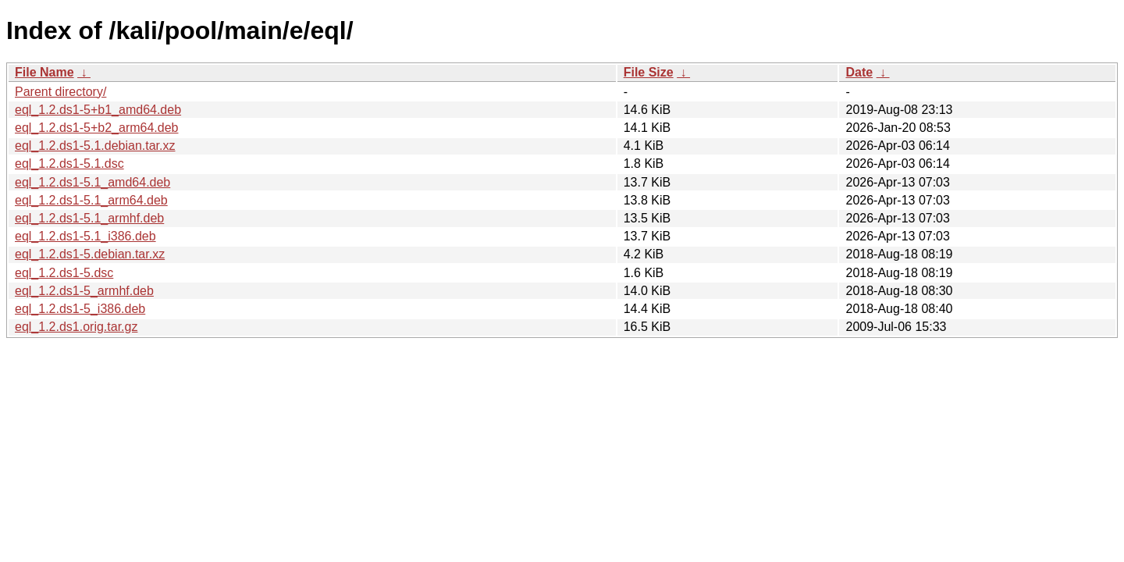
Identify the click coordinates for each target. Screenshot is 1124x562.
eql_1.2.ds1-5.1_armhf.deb (89, 218)
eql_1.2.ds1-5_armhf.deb (84, 290)
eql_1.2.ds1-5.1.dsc (69, 163)
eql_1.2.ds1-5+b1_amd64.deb (98, 109)
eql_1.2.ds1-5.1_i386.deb (85, 236)
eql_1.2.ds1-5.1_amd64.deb (92, 182)
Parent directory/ (60, 91)
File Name (44, 72)
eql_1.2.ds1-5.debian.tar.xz (90, 254)
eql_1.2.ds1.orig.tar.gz (76, 326)
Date (859, 72)
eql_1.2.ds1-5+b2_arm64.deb (97, 127)
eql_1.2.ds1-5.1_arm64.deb (91, 200)
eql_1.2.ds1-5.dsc (64, 272)
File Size (649, 72)
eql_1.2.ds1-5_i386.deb (80, 308)
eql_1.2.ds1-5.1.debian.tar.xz (95, 145)
